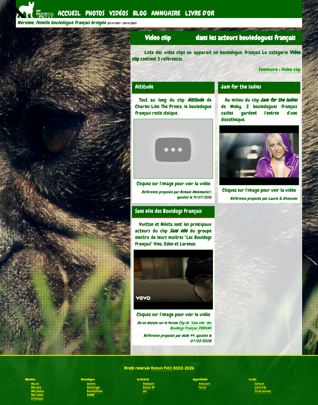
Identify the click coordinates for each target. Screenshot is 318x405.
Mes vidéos (37, 395)
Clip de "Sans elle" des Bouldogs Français (190, 325)
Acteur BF (149, 387)
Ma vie (35, 384)
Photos (95, 13)
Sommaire (268, 69)
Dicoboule (148, 384)
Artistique (37, 399)
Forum (202, 387)
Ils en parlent (263, 391)
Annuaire (165, 13)
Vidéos (118, 13)
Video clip (291, 69)
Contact (259, 384)
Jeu (145, 391)
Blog (140, 13)
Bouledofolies (94, 391)
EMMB (90, 395)
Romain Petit (161, 368)
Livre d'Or (199, 13)
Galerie (91, 384)
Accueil (69, 13)
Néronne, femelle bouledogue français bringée (61, 23)
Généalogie (93, 387)
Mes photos (37, 391)
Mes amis (36, 387)
